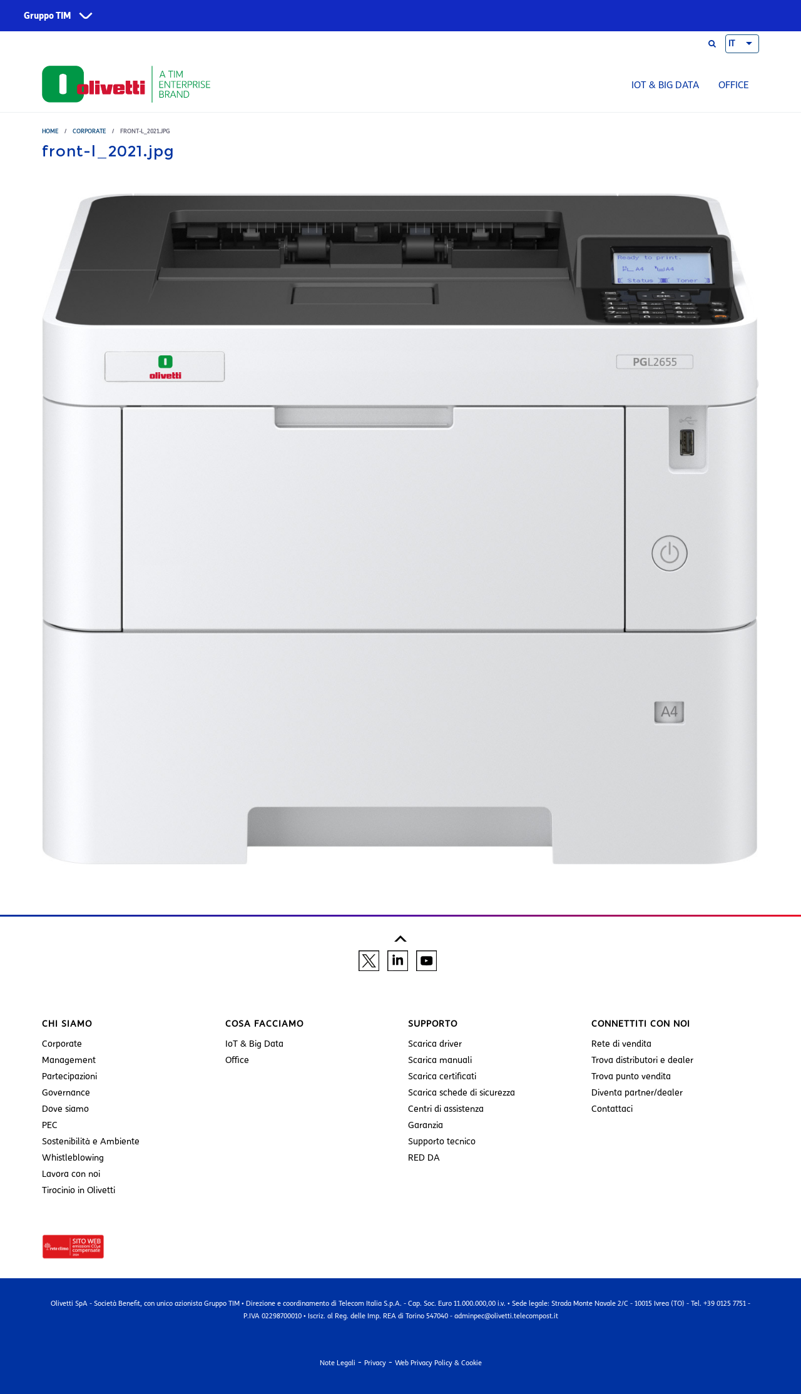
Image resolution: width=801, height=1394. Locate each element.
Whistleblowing (73, 1157)
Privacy (375, 1362)
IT (731, 44)
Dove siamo (65, 1109)
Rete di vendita (621, 1044)
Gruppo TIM (47, 16)
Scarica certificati (442, 1076)
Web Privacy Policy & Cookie (438, 1362)
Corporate (89, 131)
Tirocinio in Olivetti (78, 1190)
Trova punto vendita (631, 1076)
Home (50, 131)
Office (733, 85)
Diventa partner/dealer (637, 1092)
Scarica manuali (440, 1060)
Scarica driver (435, 1044)
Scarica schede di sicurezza (461, 1092)
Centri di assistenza (446, 1109)
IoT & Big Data (665, 85)
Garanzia (425, 1125)
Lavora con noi (71, 1174)
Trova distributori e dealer (642, 1060)
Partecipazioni (69, 1076)
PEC (50, 1125)
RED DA (424, 1157)
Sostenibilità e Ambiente (91, 1141)
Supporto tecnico (442, 1141)
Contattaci (612, 1109)
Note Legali (337, 1362)
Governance (66, 1092)
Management (69, 1060)
